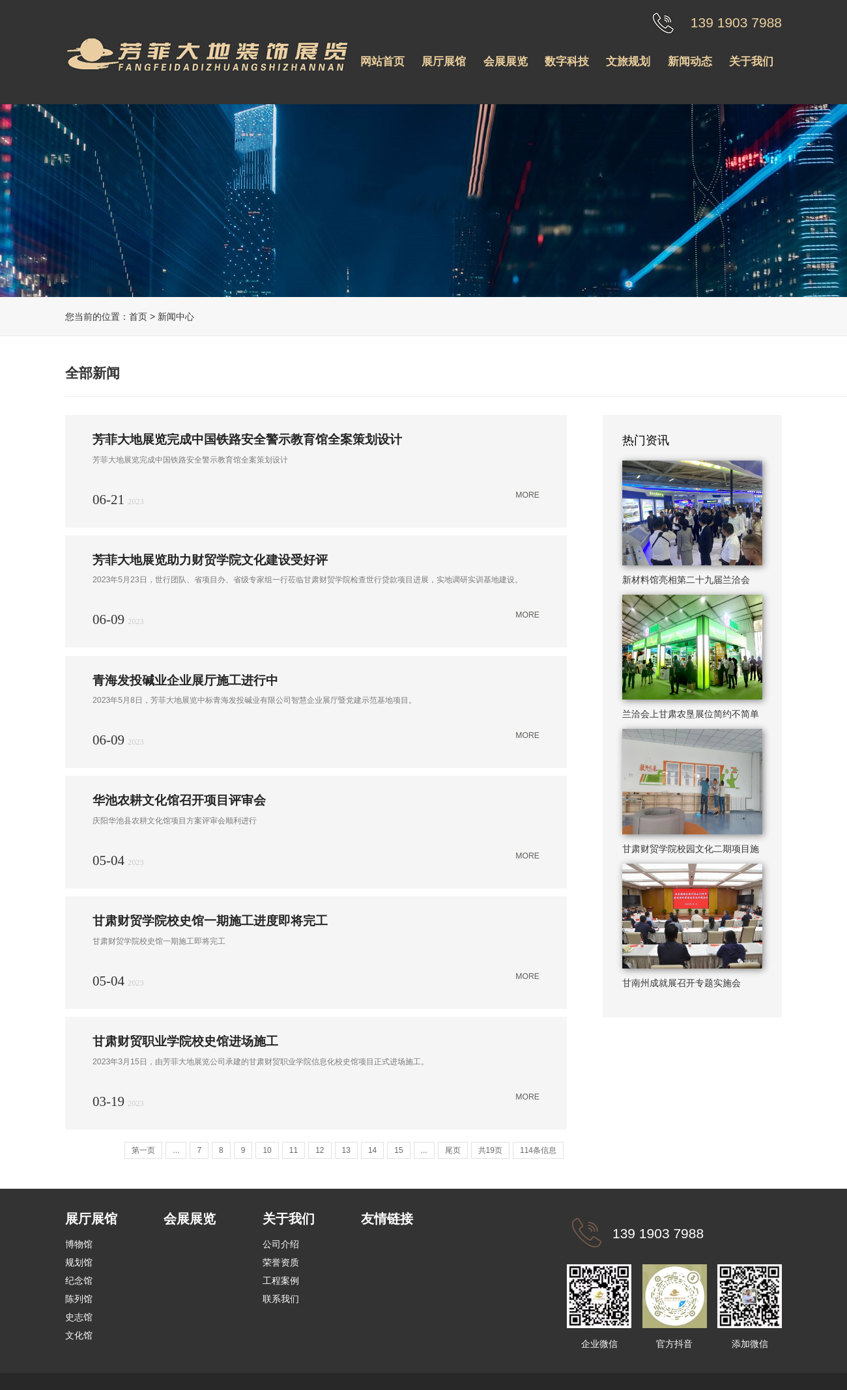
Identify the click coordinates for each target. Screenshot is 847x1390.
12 (319, 1154)
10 (267, 1154)
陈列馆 (79, 1303)
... (176, 1154)
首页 (138, 316)
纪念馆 (79, 1284)
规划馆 (79, 1266)
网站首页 (382, 61)
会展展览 (505, 61)
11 (293, 1154)
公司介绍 (281, 1248)
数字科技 (567, 61)
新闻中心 (176, 316)
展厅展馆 (444, 61)
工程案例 (281, 1284)
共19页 (490, 1154)
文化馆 (79, 1339)
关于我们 (751, 61)
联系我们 (281, 1303)
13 (346, 1154)
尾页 (453, 1154)
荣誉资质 (281, 1266)
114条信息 (538, 1154)
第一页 (143, 1154)
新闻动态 (690, 61)
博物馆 (79, 1248)
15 (398, 1154)
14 (372, 1154)
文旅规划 (628, 61)
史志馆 (79, 1321)
